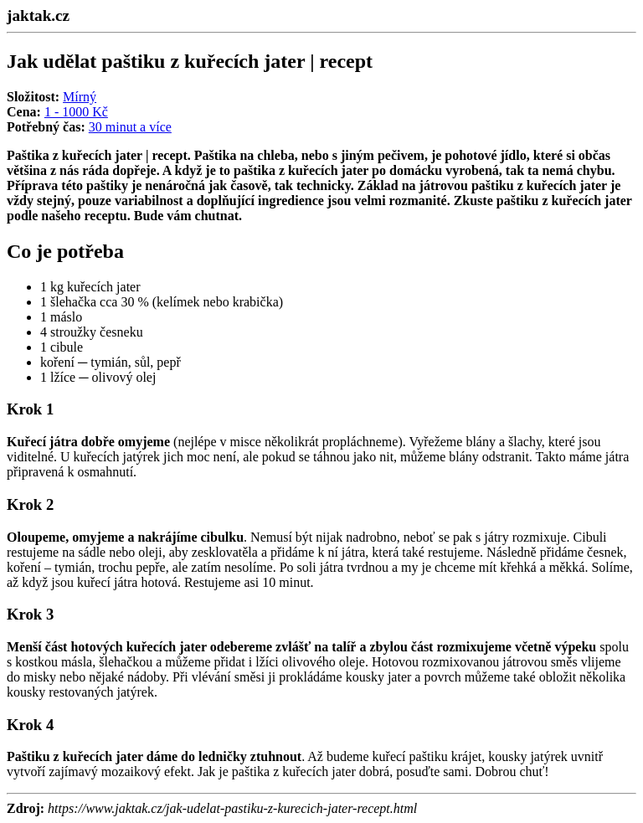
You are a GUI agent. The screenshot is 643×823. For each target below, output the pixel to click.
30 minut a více (130, 127)
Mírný (79, 97)
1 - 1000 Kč (76, 112)
